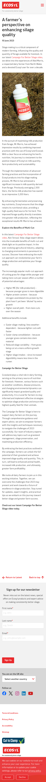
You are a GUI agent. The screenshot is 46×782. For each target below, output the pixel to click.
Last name (7, 621)
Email (5, 633)
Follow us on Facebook (4, 693)
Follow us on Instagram (17, 693)
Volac (11, 751)
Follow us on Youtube (30, 693)
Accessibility (7, 726)
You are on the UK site (12, 674)
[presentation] (20, 649)
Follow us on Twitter (11, 693)
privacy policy (34, 771)
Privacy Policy (8, 720)
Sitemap (5, 732)
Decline (22, 777)
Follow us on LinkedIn (24, 693)
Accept (8, 777)
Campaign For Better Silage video (27, 57)
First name (7, 608)
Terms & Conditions (10, 713)
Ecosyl (11, 5)
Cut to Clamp (13, 740)
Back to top (34, 577)
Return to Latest (14, 577)
